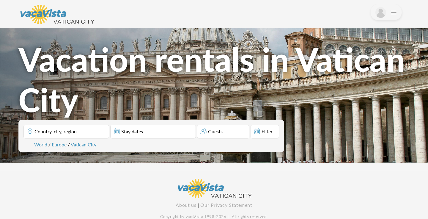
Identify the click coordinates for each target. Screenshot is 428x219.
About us (186, 205)
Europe (59, 144)
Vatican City (83, 144)
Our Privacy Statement (226, 205)
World (40, 144)
